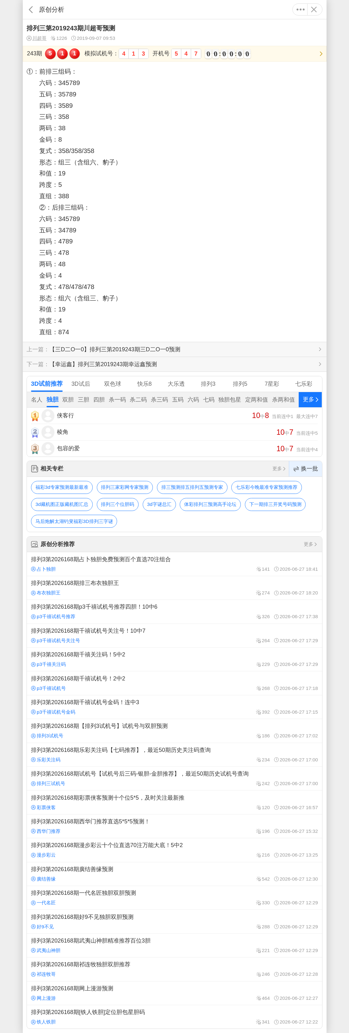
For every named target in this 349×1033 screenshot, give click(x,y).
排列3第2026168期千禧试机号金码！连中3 (174, 707)
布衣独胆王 (45, 592)
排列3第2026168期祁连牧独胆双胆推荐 (174, 969)
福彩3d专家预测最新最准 (61, 487)
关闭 (314, 9)
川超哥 (37, 38)
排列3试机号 (47, 735)
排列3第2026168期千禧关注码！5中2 (174, 659)
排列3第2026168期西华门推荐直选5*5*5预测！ (174, 826)
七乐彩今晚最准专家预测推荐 (266, 487)
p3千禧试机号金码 (53, 712)
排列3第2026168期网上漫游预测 (174, 993)
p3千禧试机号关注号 (55, 640)
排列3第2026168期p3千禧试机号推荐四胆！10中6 (174, 611)
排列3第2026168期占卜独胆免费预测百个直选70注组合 (174, 563)
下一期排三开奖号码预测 (275, 504)
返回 (31, 9)
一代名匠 (43, 902)
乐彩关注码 (45, 759)
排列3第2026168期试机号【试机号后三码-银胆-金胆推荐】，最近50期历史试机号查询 (174, 778)
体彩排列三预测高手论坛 (210, 504)
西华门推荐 (45, 831)
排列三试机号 (48, 783)
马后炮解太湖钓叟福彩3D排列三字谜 (74, 521)
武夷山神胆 (45, 950)
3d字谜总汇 (159, 504)
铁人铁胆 (43, 1021)
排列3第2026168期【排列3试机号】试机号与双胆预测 (174, 730)
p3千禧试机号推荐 (53, 616)
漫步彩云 (43, 855)
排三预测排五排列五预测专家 (192, 487)
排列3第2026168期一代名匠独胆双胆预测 (174, 897)
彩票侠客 (43, 807)
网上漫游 (43, 998)
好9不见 (42, 926)
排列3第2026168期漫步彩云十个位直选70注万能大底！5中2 (174, 850)
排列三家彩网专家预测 (124, 487)
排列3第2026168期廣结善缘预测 (174, 874)
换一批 (305, 469)
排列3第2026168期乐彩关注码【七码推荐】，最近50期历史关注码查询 (174, 754)
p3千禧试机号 (48, 688)
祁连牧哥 (43, 974)
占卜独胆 (43, 569)
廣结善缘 (43, 879)
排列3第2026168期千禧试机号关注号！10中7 (174, 635)
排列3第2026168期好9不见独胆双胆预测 (174, 921)
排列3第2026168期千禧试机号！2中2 (174, 683)
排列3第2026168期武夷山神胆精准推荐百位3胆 (174, 945)
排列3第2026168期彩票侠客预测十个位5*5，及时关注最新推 (174, 802)
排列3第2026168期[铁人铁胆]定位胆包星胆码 (174, 1017)
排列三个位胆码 (117, 504)
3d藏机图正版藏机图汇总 (61, 504)
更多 (300, 9)
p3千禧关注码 (48, 664)
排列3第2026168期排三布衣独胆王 (174, 588)
